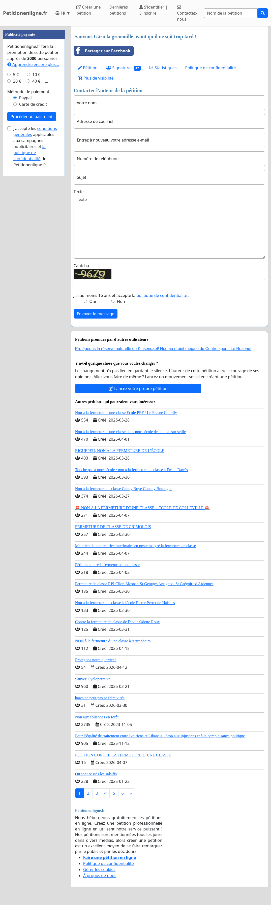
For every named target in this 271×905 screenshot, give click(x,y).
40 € (36, 81)
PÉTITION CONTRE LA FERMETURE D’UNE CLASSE (123, 755)
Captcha (81, 265)
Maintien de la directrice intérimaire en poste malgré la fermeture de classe (135, 546)
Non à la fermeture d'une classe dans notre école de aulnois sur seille (130, 432)
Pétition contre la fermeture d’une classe (107, 565)
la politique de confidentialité (29, 152)
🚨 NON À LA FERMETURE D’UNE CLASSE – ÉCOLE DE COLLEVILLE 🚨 (142, 508)
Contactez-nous (187, 13)
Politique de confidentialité (210, 68)
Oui (92, 301)
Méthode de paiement (28, 91)
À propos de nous (99, 875)
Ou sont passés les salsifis (96, 774)
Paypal (25, 97)
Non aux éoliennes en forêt (96, 717)
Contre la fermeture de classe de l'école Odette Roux (117, 622)
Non (121, 301)
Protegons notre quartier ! (95, 660)
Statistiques (163, 68)
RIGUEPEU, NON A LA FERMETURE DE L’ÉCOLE (119, 450)
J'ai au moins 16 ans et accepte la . (131, 295)
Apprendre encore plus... (33, 64)
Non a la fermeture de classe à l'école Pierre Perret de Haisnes (125, 603)
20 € (17, 81)
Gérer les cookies (99, 869)
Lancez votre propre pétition (138, 388)
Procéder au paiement (32, 116)
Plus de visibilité (96, 78)
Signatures (123, 68)
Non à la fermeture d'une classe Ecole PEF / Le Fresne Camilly (126, 412)
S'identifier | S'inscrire (153, 10)
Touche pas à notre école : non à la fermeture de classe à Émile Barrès (131, 470)
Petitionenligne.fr (25, 13)
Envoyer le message (95, 314)
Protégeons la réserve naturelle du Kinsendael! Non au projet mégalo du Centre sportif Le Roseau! (163, 348)
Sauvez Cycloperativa (92, 679)
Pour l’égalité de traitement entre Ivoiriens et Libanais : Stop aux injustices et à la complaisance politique (160, 736)
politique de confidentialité (162, 295)
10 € (36, 74)
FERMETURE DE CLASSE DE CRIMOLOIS (113, 527)
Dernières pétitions (118, 10)
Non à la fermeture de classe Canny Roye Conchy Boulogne (123, 488)
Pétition (88, 68)
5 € (16, 74)
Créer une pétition (88, 10)
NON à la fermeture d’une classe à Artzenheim (113, 641)
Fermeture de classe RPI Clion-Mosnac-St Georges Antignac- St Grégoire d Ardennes (144, 584)
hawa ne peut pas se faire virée (100, 698)
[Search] (231, 13)
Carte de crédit (33, 104)
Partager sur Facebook (102, 50)
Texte (79, 191)
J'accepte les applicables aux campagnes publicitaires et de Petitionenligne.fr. (35, 146)
